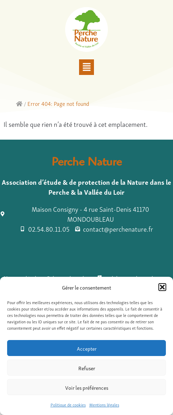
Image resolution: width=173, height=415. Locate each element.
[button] (162, 287)
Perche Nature (87, 163)
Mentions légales (104, 404)
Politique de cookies (68, 404)
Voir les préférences (86, 387)
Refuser (86, 367)
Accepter (86, 348)
